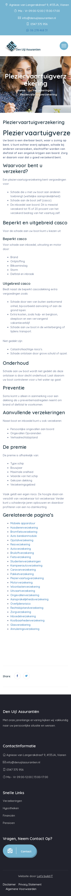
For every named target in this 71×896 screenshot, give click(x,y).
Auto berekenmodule (23, 536)
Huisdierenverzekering (24, 527)
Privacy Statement (30, 884)
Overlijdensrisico (20, 603)
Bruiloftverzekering (22, 553)
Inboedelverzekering (23, 616)
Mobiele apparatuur (22, 523)
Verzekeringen (43, 90)
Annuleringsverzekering (24, 629)
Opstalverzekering (21, 540)
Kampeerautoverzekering (26, 565)
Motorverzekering (21, 582)
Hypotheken (11, 808)
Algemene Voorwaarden (21, 889)
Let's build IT (45, 876)
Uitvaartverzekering (22, 591)
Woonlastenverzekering (25, 586)
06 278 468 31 (37, 30)
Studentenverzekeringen (25, 561)
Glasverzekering (20, 625)
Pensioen (9, 823)
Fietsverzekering (20, 557)
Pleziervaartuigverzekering (27, 578)
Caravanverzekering (23, 569)
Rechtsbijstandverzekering (26, 608)
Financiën (9, 815)
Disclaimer (9, 884)
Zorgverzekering (20, 612)
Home (21, 90)
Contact (19, 850)
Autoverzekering (20, 548)
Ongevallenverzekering (24, 595)
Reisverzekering (20, 544)
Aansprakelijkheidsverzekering (29, 599)
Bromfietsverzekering (23, 531)
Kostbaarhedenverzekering (27, 620)
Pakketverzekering (22, 574)
